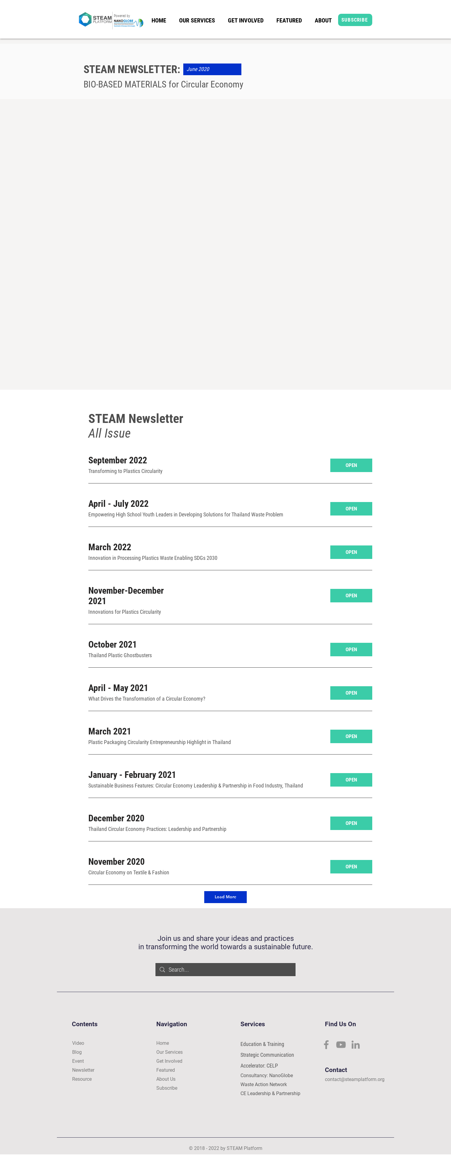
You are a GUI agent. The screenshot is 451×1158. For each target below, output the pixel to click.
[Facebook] (326, 1044)
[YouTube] (341, 1044)
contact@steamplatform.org (355, 1079)
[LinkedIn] (355, 1044)
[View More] (128, 106)
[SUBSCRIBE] (355, 20)
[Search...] (226, 969)
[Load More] (225, 897)
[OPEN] (351, 465)
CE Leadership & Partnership (270, 1093)
